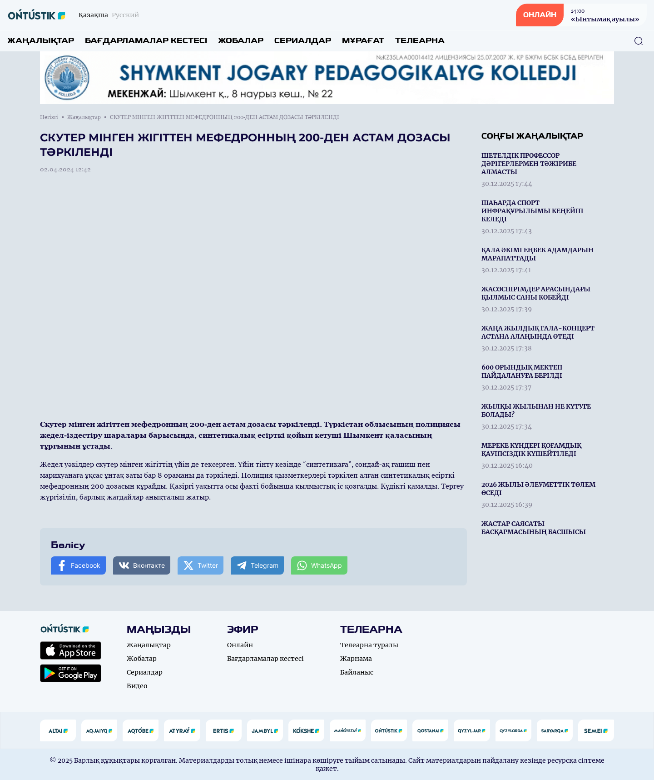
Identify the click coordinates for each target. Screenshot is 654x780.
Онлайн (240, 645)
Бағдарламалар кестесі (146, 40)
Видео (137, 686)
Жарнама (356, 659)
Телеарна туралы (369, 645)
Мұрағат (363, 40)
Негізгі (49, 117)
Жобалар (240, 40)
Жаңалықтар (40, 40)
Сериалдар (302, 40)
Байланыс (356, 672)
